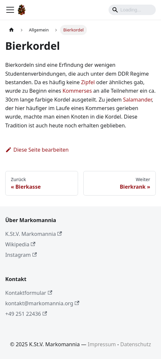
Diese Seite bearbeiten (37, 149)
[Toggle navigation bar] (10, 10)
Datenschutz (135, 344)
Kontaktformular (28, 292)
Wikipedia (20, 244)
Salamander (137, 99)
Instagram (21, 254)
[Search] (132, 10)
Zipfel (88, 82)
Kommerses (77, 90)
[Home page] (11, 30)
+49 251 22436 (26, 313)
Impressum (102, 344)
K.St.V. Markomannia (33, 233)
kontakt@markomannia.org (42, 303)
